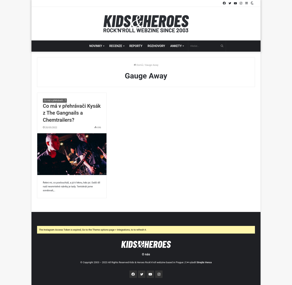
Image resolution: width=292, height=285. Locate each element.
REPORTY (135, 46)
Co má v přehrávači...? (55, 100)
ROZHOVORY (156, 46)
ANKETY (176, 46)
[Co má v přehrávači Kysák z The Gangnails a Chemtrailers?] (72, 154)
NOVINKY (95, 46)
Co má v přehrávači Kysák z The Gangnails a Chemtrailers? (72, 113)
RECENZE (115, 46)
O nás (146, 254)
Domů (138, 65)
